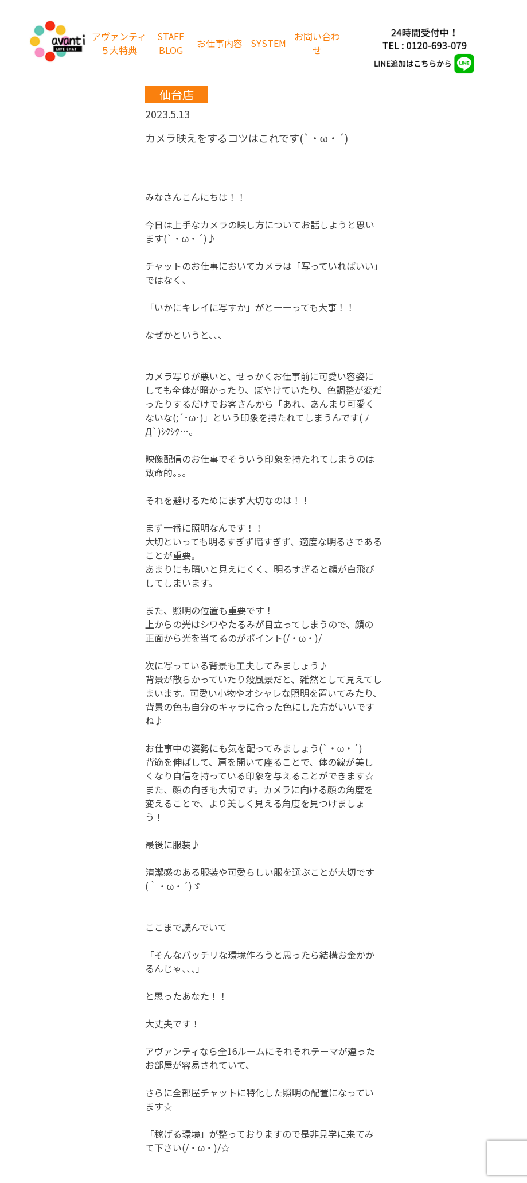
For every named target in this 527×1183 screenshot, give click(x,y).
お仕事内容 (220, 43)
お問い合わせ (317, 43)
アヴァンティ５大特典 (119, 43)
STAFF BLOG (170, 43)
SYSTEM (268, 43)
